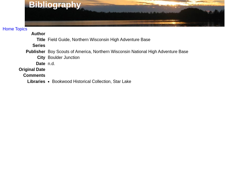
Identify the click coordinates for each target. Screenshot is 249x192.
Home (8, 29)
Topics (21, 29)
